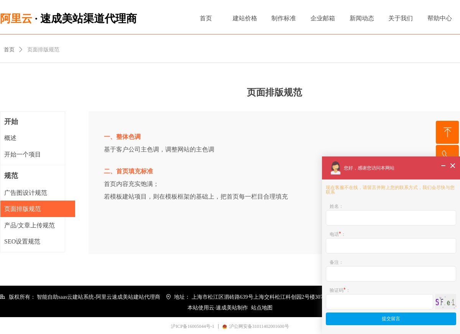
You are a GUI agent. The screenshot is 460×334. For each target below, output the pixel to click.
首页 (9, 50)
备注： (336, 262)
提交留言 (391, 318)
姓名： (336, 206)
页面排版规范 (43, 50)
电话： (338, 233)
